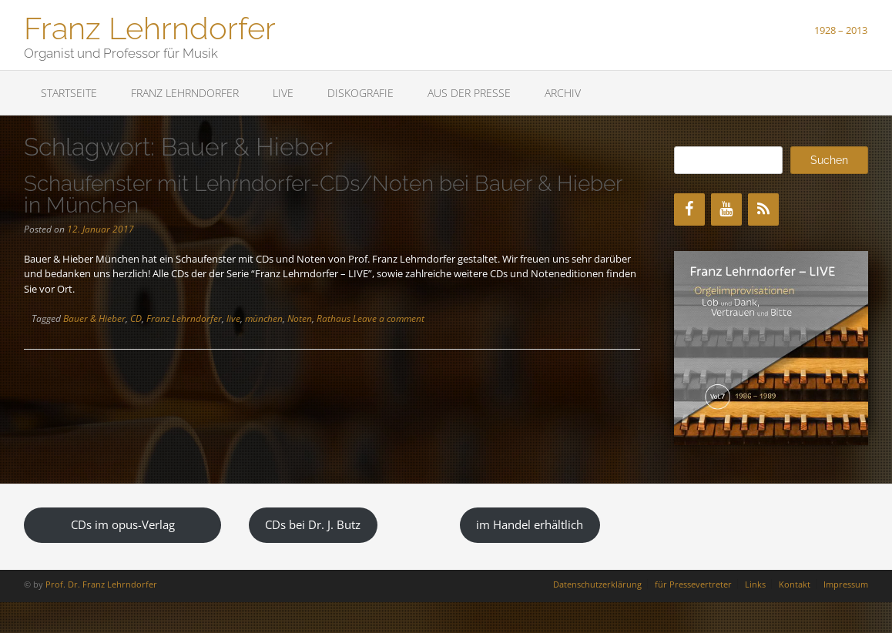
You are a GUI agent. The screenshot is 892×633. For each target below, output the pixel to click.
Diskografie (360, 92)
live (233, 318)
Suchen (829, 160)
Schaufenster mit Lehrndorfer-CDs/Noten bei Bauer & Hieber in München (323, 194)
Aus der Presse (469, 92)
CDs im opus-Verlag (123, 524)
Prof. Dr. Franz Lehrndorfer (101, 584)
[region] (771, 348)
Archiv (563, 92)
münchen (264, 318)
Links (755, 584)
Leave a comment (388, 318)
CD (136, 318)
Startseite (69, 92)
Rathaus (333, 318)
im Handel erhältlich (529, 524)
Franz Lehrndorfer (150, 27)
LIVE (283, 92)
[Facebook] (689, 209)
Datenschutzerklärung (597, 584)
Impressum (845, 584)
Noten (299, 318)
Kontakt (794, 584)
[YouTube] (726, 209)
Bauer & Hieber (94, 318)
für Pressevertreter (693, 584)
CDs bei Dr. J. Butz (312, 524)
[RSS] (763, 209)
